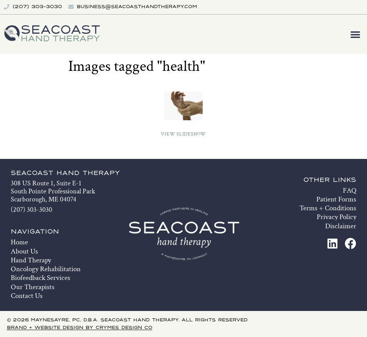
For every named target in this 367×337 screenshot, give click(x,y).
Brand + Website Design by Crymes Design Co (79, 327)
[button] (356, 34)
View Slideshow (183, 134)
